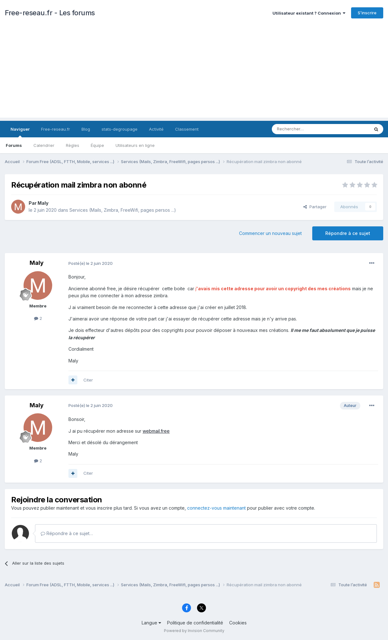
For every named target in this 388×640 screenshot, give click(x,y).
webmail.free (156, 431)
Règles (72, 145)
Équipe (97, 145)
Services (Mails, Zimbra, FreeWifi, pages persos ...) (122, 210)
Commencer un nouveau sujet (270, 233)
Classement (187, 129)
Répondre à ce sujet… (67, 533)
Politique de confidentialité (195, 622)
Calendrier (43, 145)
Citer (88, 379)
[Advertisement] (194, 73)
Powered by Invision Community (194, 630)
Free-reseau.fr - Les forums (50, 13)
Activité (156, 129)
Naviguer (20, 132)
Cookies (238, 622)
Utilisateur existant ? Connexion (308, 13)
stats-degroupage (120, 129)
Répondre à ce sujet (347, 233)
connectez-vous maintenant (216, 508)
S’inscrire (367, 12)
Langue (151, 622)
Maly (43, 203)
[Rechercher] (306, 129)
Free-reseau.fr (55, 129)
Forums (14, 145)
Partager (315, 206)
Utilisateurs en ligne (135, 145)
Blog (85, 129)
